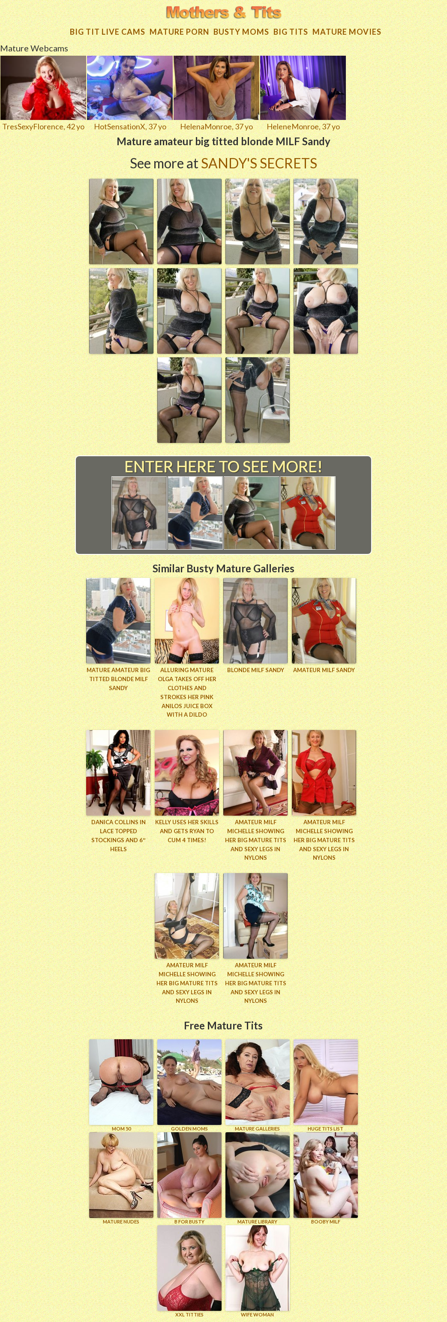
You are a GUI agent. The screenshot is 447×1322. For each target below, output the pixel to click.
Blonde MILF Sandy (255, 670)
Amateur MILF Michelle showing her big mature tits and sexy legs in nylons (255, 840)
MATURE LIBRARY (257, 1178)
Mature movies (346, 31)
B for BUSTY (189, 1178)
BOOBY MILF (326, 1178)
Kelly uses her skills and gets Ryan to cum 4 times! (187, 831)
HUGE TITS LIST (326, 1085)
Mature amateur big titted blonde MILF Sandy (118, 679)
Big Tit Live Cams (107, 31)
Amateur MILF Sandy (324, 670)
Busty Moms (241, 31)
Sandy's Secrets (259, 163)
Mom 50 (121, 1085)
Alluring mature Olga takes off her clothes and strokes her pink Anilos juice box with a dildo (187, 692)
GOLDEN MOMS (189, 1085)
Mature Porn (179, 31)
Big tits (290, 31)
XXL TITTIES (189, 1271)
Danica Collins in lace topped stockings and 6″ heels (118, 835)
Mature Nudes (121, 1178)
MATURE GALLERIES (257, 1085)
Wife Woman (257, 1271)
